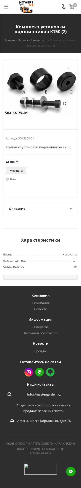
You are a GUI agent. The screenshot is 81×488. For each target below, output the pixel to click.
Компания (41, 295)
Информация (40, 319)
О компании (40, 303)
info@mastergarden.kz (44, 394)
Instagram (28, 372)
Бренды (40, 351)
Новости (40, 309)
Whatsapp (39, 372)
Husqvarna (40, 327)
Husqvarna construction (40, 333)
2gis (50, 372)
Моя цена (16, 171)
